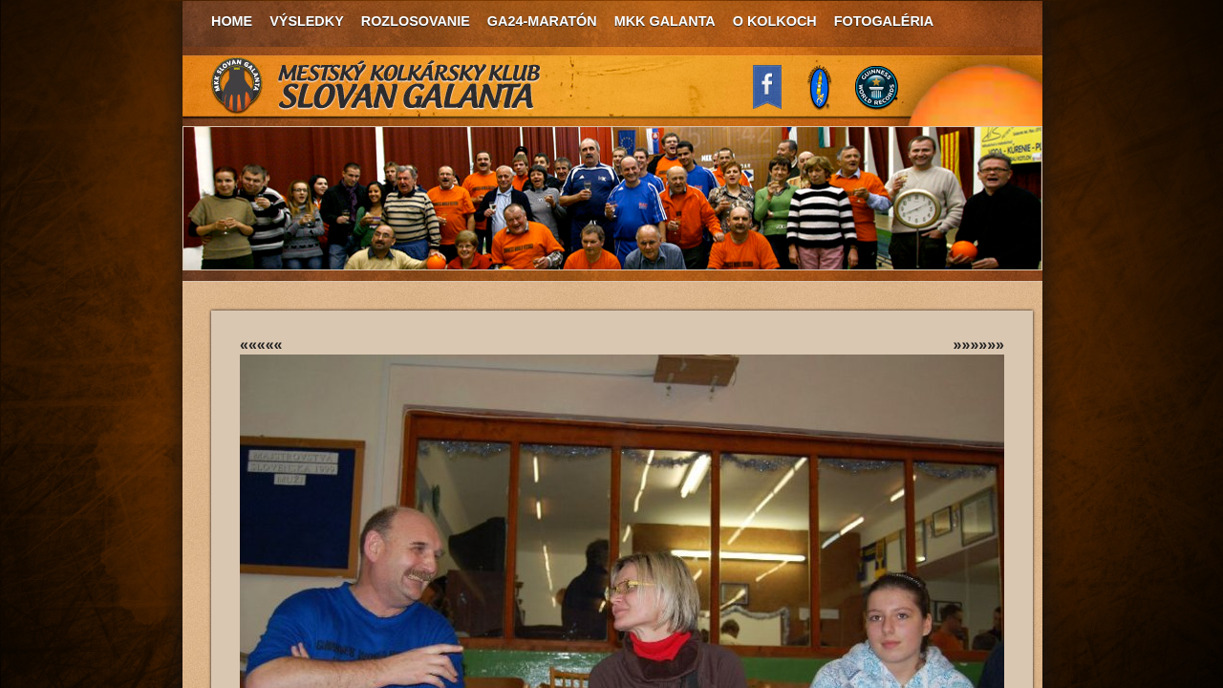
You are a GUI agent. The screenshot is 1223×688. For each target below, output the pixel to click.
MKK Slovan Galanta (376, 86)
